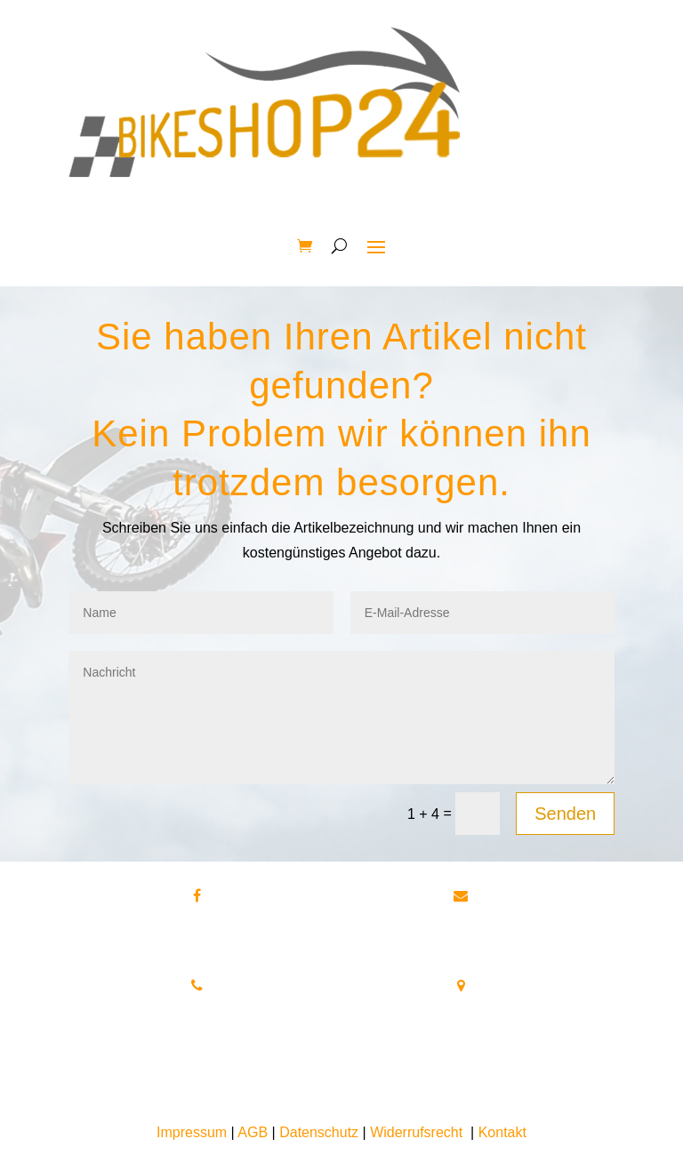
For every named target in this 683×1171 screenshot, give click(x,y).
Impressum (192, 1132)
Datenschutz (318, 1132)
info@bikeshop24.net (522, 914)
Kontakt (502, 1132)
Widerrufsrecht (416, 1132)
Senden (565, 813)
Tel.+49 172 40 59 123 (198, 1028)
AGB (252, 1132)
